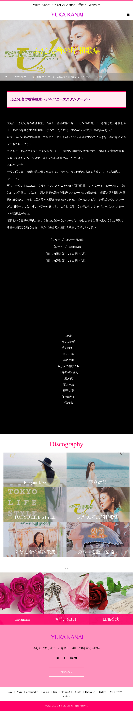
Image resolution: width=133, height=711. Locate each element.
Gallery (102, 692)
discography (32, 692)
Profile (19, 692)
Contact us (90, 692)
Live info (45, 692)
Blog (55, 692)
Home (9, 692)
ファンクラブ (116, 692)
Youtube (66, 696)
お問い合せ (66, 672)
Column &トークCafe (71, 692)
